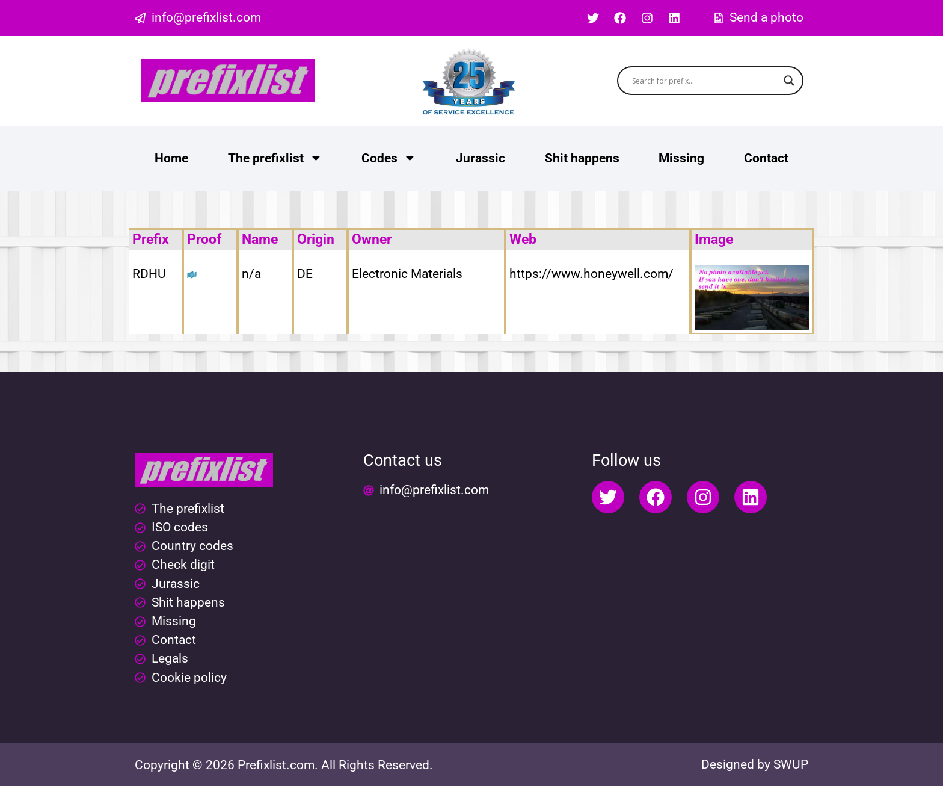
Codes (388, 158)
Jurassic (480, 158)
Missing (681, 158)
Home (171, 158)
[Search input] (705, 80)
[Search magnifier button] (789, 80)
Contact (766, 158)
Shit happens (582, 158)
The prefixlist (275, 158)
